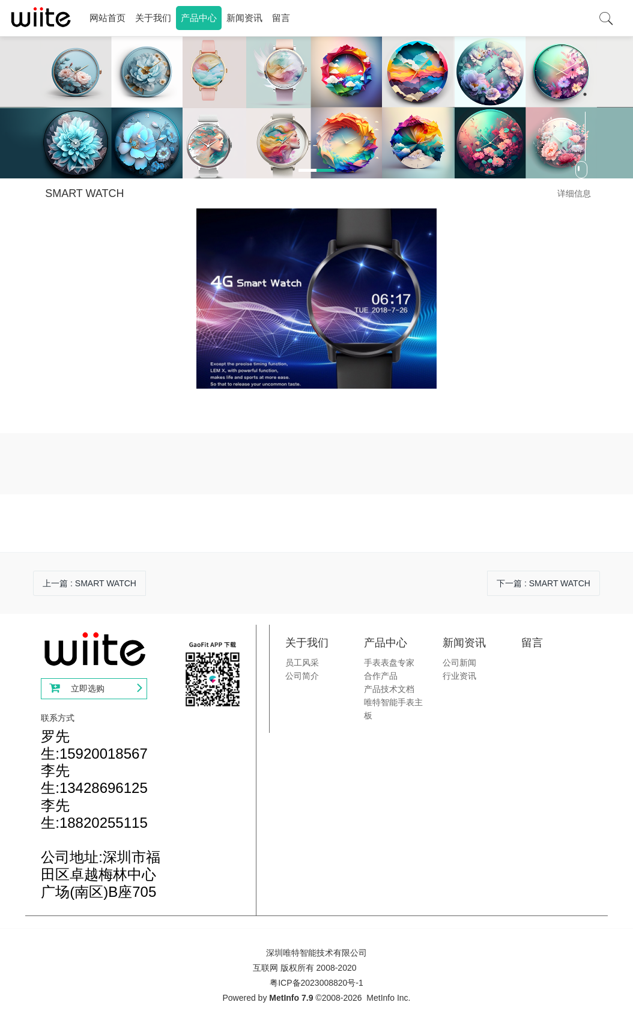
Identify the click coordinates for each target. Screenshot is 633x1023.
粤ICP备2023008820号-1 (316, 983)
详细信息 (574, 193)
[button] (87, 168)
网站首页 (107, 18)
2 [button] (585, 94)
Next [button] (627, 169)
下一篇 (543, 583)
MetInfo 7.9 (291, 998)
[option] (316, 107)
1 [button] (585, 79)
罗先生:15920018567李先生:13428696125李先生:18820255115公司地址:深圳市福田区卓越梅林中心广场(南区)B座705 (100, 814)
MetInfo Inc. (388, 998)
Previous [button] (6, 169)
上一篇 (89, 583)
